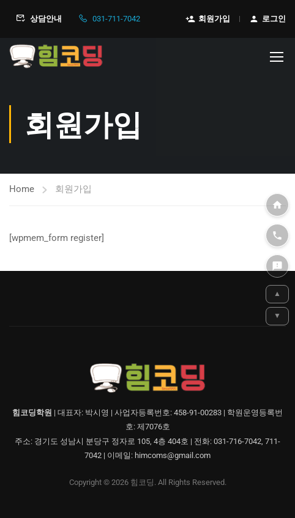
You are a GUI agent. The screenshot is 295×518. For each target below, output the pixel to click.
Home (21, 188)
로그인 (267, 19)
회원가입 (207, 19)
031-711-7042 (109, 19)
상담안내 (39, 19)
